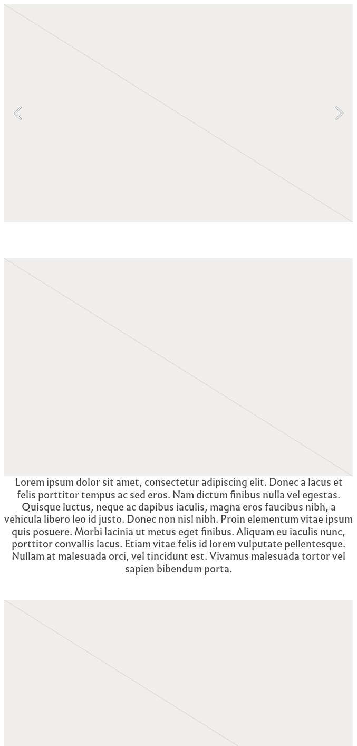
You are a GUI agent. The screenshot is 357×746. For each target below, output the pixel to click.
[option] (178, 113)
